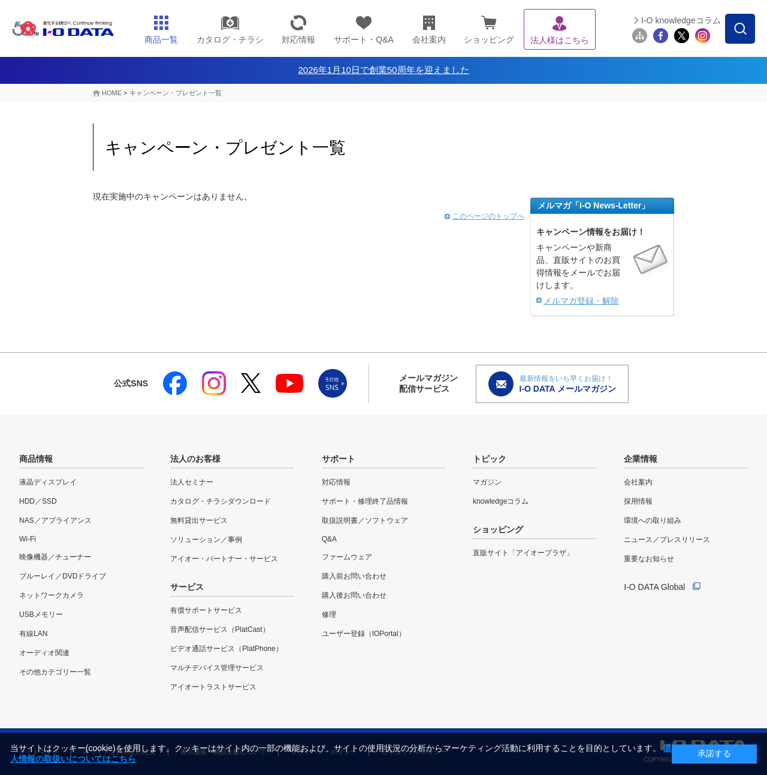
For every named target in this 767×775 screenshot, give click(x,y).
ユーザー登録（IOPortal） (364, 633)
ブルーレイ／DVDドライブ (62, 576)
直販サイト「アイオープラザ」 (523, 553)
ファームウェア (347, 557)
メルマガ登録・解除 (581, 300)
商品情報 (36, 459)
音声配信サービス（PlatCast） (219, 629)
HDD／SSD (38, 501)
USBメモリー (41, 614)
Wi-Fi (27, 539)
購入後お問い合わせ (354, 595)
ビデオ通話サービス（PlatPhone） (226, 648)
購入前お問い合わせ (354, 576)
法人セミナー (191, 482)
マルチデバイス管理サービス (217, 668)
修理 (329, 614)
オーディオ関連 (44, 653)
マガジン (487, 482)
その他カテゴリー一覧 (55, 672)
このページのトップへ (488, 216)
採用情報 (638, 501)
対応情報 (336, 482)
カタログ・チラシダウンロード (220, 501)
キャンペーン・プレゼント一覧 (175, 92)
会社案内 (638, 482)
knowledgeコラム (501, 501)
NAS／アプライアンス (55, 520)
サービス (187, 587)
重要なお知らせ (649, 559)
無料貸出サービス (199, 520)
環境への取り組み (652, 520)
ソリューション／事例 (206, 539)
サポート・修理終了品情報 (365, 501)
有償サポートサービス (206, 610)
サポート (338, 459)
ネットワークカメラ (51, 595)
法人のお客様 (195, 459)
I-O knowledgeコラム (681, 20)
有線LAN (33, 633)
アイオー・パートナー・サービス (224, 559)
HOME (112, 92)
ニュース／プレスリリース (667, 539)
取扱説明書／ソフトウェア (365, 520)
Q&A (329, 539)
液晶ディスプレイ (48, 482)
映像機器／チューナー (55, 557)
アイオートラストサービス (213, 687)
